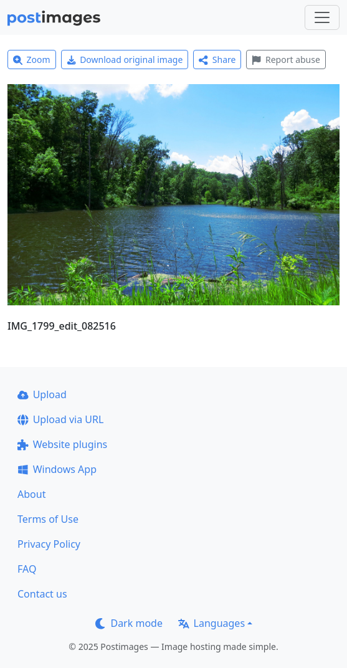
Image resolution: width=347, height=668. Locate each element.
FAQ (26, 569)
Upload (42, 394)
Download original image (125, 59)
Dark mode (129, 623)
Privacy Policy (48, 544)
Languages (211, 623)
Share (217, 59)
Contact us (42, 594)
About (31, 494)
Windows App (57, 469)
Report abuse (286, 59)
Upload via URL (60, 419)
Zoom (31, 59)
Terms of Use (47, 519)
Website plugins (62, 444)
